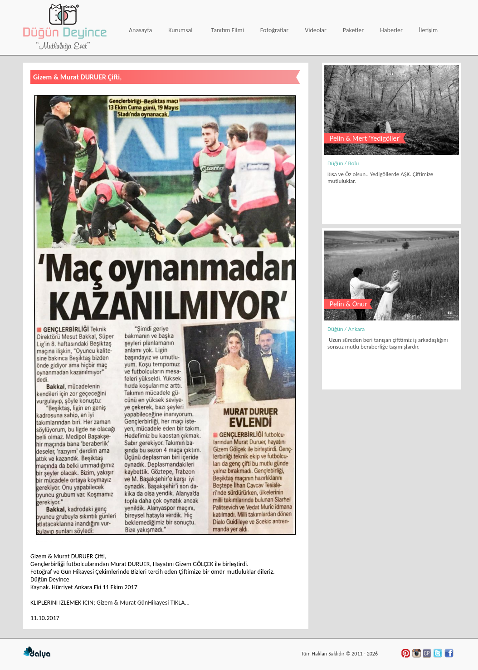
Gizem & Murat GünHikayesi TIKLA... (143, 602)
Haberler (391, 30)
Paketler (353, 30)
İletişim (428, 30)
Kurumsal (180, 30)
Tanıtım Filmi (227, 30)
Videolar (316, 30)
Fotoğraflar (274, 30)
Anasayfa (140, 30)
